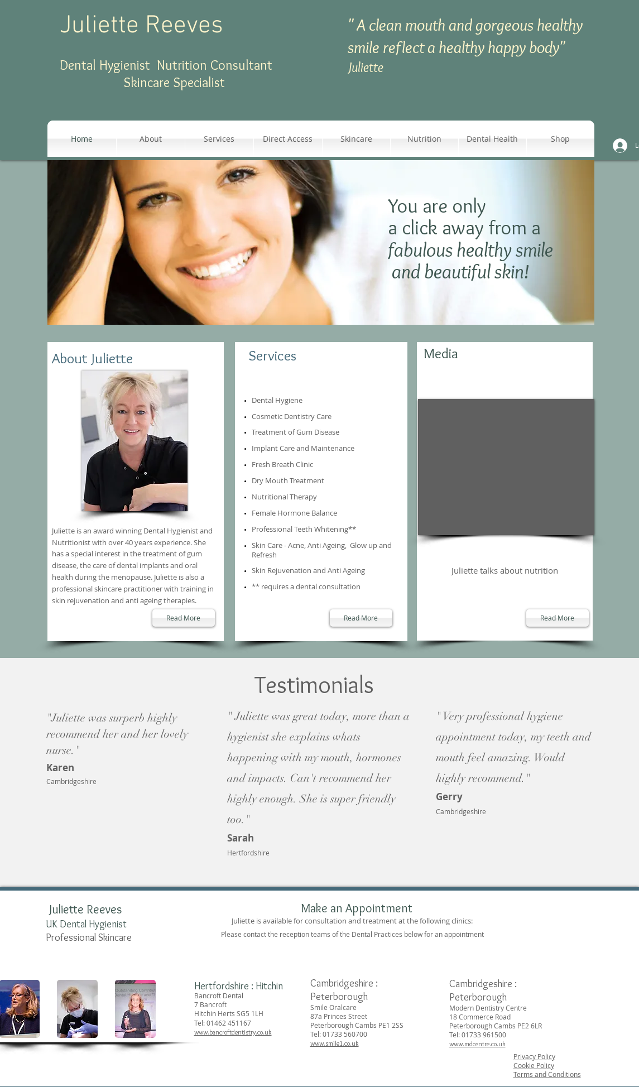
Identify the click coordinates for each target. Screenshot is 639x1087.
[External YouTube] (506, 467)
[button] (356, 139)
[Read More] (183, 618)
